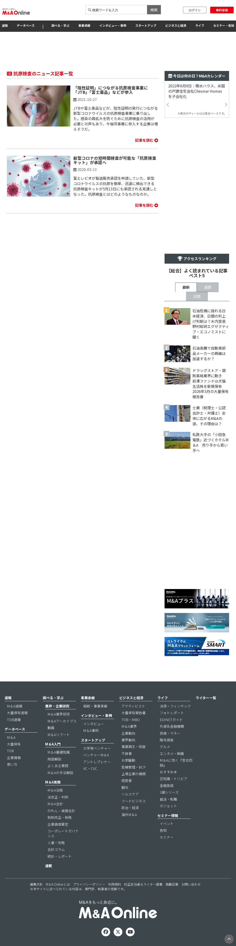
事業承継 (84, 25)
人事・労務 (56, 842)
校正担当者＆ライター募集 (143, 884)
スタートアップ (145, 25)
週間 (207, 287)
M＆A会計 (55, 803)
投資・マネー (170, 733)
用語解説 (54, 759)
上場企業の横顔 (133, 773)
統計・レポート (59, 856)
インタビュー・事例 (112, 25)
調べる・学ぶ (60, 25)
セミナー (167, 837)
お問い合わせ (191, 884)
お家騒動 (128, 760)
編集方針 (36, 884)
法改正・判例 (57, 797)
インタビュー (93, 723)
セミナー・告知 (223, 25)
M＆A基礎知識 (58, 752)
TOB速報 (14, 719)
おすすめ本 (168, 771)
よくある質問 (57, 765)
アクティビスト (133, 706)
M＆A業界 (129, 726)
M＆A (11, 737)
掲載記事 (171, 884)
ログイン (195, 10)
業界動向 (128, 739)
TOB (10, 750)
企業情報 (14, 757)
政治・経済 (130, 807)
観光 (124, 787)
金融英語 (167, 785)
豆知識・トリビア (173, 778)
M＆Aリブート (58, 734)
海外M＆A (129, 814)
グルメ (165, 746)
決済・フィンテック (175, 706)
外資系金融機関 (172, 726)
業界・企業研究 (57, 706)
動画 (50, 727)
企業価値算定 (57, 824)
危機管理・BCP (133, 767)
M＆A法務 (55, 790)
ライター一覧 (206, 697)
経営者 (126, 780)
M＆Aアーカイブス (62, 721)
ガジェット (168, 805)
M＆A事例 (91, 730)
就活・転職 (168, 799)
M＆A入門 (53, 744)
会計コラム (56, 849)
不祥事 (126, 753)
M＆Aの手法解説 (60, 772)
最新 (186, 287)
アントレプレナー (97, 761)
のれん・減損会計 (61, 810)
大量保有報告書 (133, 712)
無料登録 (222, 10)
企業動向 (128, 733)
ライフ (199, 25)
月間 (197, 296)
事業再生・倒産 (133, 746)
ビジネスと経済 (175, 25)
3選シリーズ (169, 792)
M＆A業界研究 (58, 714)
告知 (163, 830)
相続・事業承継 (95, 706)
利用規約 (114, 884)
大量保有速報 (17, 712)
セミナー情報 (167, 815)
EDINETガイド (171, 719)
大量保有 (14, 744)
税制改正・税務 (59, 817)
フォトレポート (172, 712)
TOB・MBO (130, 719)
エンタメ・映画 (172, 753)
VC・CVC (90, 768)
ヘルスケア (130, 794)
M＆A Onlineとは (58, 884)
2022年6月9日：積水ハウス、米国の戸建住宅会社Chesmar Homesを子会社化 (196, 91)
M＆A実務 (53, 782)
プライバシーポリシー (89, 884)
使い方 (12, 764)
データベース (26, 25)
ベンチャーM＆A (96, 754)
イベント (167, 823)
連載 (48, 865)
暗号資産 (167, 739)
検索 (154, 9)
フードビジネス (133, 801)
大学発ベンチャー (97, 748)
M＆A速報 (14, 706)
